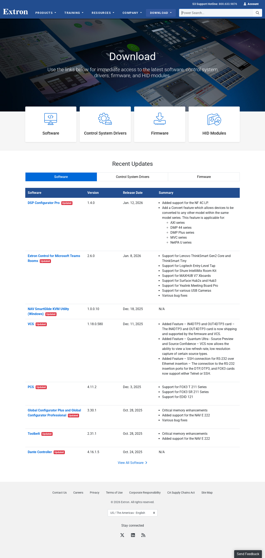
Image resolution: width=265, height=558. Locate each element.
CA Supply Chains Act (181, 492)
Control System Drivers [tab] (132, 177)
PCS (37, 387)
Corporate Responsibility (145, 492)
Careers (78, 492)
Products (44, 12)
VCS (37, 324)
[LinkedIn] (133, 535)
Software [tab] (61, 177)
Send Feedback (248, 554)
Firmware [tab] (204, 177)
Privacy (94, 492)
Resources (102, 12)
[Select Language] (133, 513)
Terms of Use (114, 492)
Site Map (207, 492)
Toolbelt (40, 434)
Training (72, 12)
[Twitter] (122, 535)
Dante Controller (46, 452)
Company (131, 12)
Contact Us (59, 492)
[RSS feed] (143, 535)
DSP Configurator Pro (50, 203)
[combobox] (220, 13)
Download (159, 12)
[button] (251, 3)
